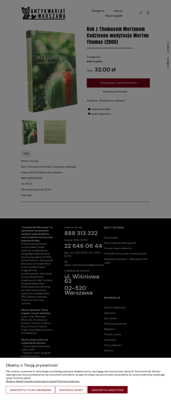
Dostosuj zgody (71, 390)
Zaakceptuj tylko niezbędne (30, 390)
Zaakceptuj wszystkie (107, 390)
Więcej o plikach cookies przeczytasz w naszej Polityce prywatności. (43, 381)
